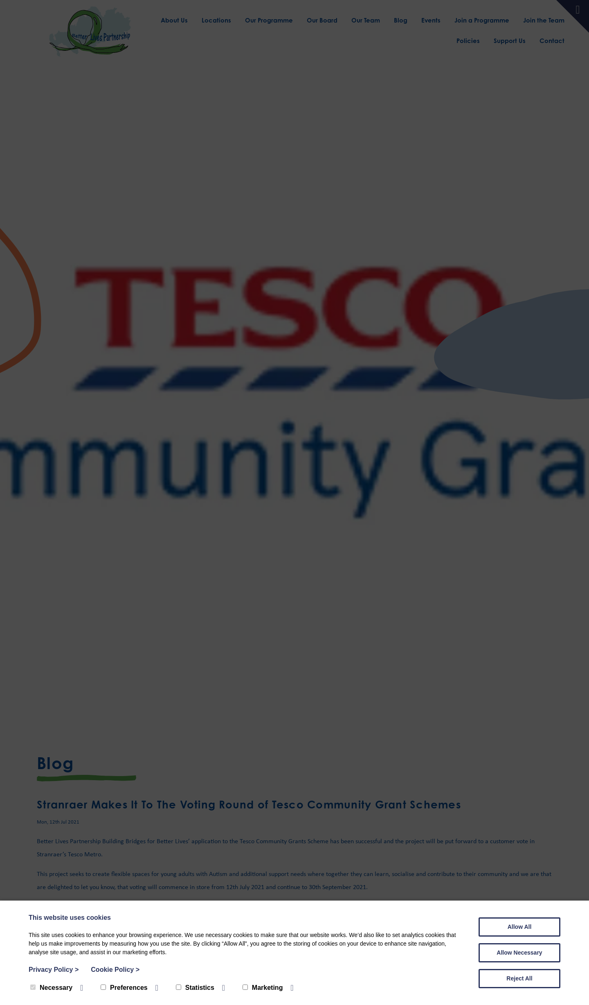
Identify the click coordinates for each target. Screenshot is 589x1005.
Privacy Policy (54, 969)
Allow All (520, 927)
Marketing (263, 987)
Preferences (124, 987)
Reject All (519, 978)
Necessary (51, 987)
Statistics (195, 987)
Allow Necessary (519, 952)
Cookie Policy (115, 969)
